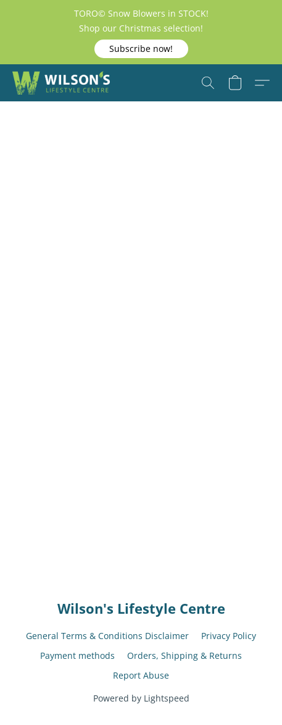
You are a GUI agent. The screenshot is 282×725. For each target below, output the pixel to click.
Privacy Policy (228, 636)
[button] (141, 49)
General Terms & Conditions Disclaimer (107, 636)
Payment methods (77, 655)
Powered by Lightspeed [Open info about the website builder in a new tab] (141, 698)
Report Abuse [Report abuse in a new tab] (141, 675)
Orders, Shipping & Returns (184, 655)
